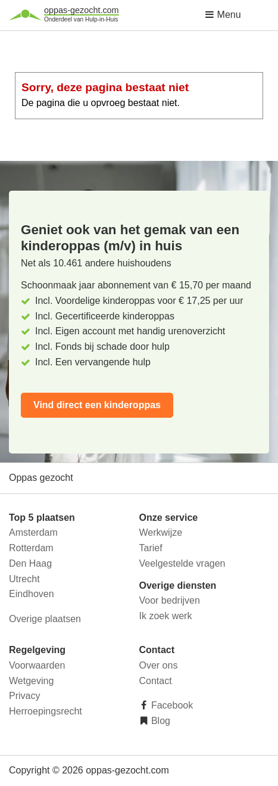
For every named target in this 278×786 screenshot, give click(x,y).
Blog (159, 721)
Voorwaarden (37, 665)
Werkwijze (161, 532)
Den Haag (30, 563)
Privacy (24, 696)
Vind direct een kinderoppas (97, 405)
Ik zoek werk (165, 616)
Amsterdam (33, 532)
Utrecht (24, 579)
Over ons (158, 665)
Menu (222, 15)
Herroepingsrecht (45, 711)
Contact (155, 681)
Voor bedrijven (169, 600)
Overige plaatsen (45, 619)
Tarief (151, 548)
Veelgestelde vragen (182, 563)
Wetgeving (31, 681)
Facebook (171, 705)
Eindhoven (31, 594)
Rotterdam (31, 548)
